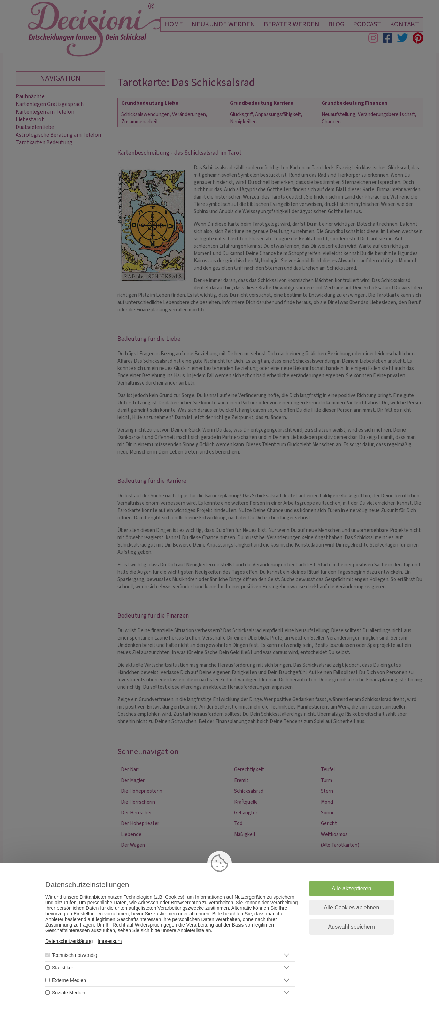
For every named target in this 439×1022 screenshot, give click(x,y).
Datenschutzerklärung (69, 941)
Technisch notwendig (74, 955)
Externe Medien (69, 980)
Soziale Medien (68, 993)
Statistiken (63, 967)
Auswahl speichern (351, 927)
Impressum (110, 941)
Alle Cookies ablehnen (351, 908)
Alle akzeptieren (351, 888)
